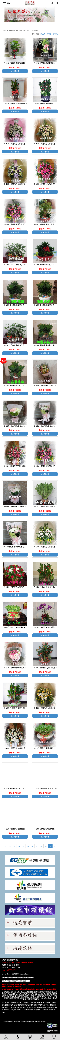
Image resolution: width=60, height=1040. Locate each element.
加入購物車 (15, 71)
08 (41, 846)
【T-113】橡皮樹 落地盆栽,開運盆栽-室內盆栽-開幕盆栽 (23, 829)
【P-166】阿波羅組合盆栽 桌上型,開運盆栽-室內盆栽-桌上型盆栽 (27, 305)
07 (37, 846)
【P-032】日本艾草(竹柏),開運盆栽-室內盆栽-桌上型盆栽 (24, 345)
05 (28, 846)
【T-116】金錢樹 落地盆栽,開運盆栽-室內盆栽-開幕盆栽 (23, 103)
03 (19, 846)
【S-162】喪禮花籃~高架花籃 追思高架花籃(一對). (21, 184)
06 (32, 846)
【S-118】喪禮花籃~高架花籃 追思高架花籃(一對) (21, 748)
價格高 (49, 34)
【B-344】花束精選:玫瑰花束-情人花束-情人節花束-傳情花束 (25, 506)
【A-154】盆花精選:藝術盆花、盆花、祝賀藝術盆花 (22, 587)
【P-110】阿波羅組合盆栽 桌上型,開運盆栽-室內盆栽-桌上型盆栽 (27, 788)
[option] (30, 14)
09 (46, 846)
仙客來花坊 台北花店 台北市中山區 (16, 30)
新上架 (43, 34)
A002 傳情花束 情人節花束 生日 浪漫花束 (17, 546)
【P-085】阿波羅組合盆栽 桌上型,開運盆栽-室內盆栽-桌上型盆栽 (27, 385)
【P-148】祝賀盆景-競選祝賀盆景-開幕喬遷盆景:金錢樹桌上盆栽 (27, 708)
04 (23, 846)
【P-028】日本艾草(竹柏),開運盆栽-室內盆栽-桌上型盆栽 (24, 264)
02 (14, 846)
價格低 (55, 34)
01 (10, 846)
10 (50, 846)
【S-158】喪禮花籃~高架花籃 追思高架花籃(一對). (21, 143)
